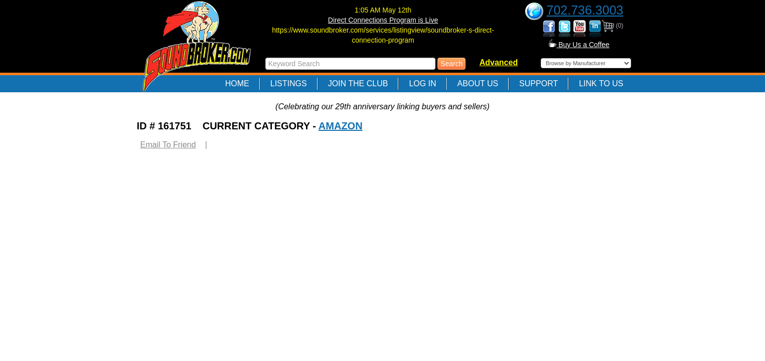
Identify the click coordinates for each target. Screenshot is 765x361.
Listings (288, 83)
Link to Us (601, 83)
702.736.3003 (585, 10)
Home (237, 83)
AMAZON (341, 125)
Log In (422, 83)
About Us (478, 83)
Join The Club (358, 83)
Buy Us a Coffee (579, 45)
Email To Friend (168, 144)
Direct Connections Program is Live (383, 20)
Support (538, 83)
